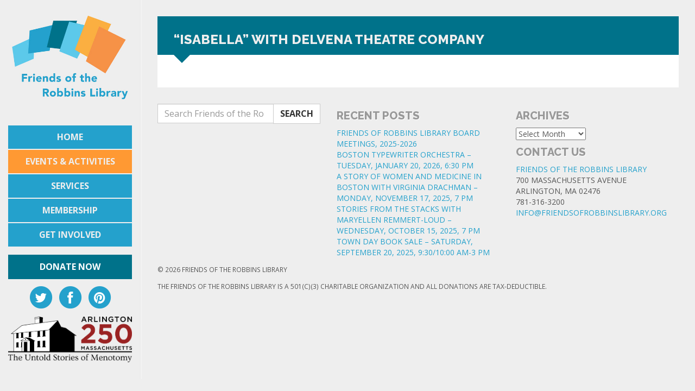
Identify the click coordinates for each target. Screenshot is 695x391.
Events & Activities (70, 161)
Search (296, 113)
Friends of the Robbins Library (581, 169)
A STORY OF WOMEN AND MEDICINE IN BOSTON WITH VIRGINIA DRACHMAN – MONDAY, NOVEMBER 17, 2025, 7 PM (409, 187)
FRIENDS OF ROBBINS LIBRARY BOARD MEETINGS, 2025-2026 (408, 138)
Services (70, 186)
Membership (70, 210)
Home (70, 137)
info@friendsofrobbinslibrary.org (591, 212)
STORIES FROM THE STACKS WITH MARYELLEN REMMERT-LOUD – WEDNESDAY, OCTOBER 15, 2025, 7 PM (408, 220)
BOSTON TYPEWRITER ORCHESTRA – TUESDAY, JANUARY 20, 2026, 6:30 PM (405, 160)
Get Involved (70, 235)
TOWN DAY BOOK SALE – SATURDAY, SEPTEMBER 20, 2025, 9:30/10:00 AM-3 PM (413, 246)
